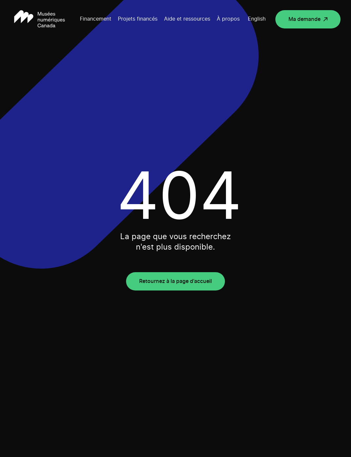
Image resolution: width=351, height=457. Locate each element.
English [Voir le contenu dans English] (257, 19)
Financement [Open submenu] (95, 19)
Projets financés (137, 19)
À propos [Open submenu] (228, 19)
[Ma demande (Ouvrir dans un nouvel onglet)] (308, 19)
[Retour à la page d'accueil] (39, 19)
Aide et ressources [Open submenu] (187, 19)
